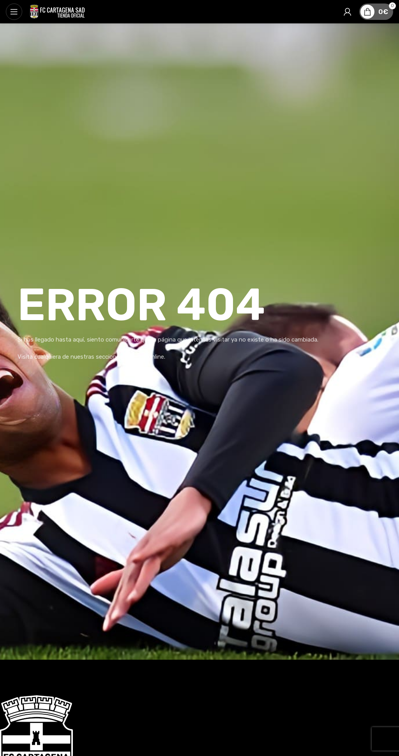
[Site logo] (57, 11)
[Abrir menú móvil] (14, 11)
